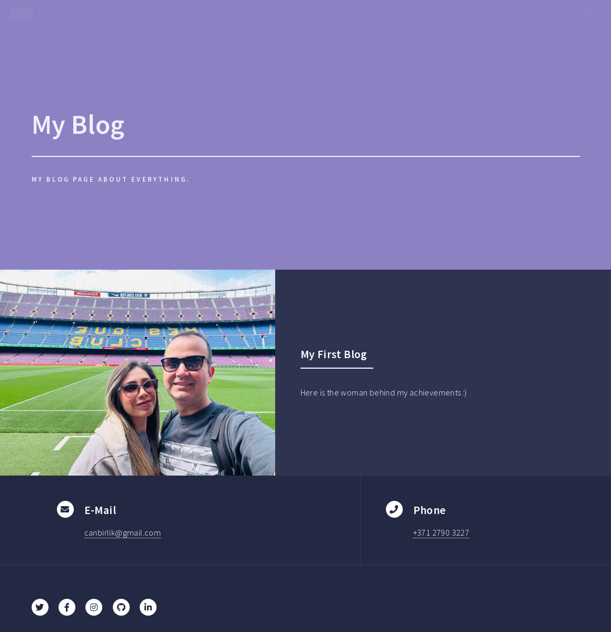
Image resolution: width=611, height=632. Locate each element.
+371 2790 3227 (441, 532)
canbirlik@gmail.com (122, 532)
